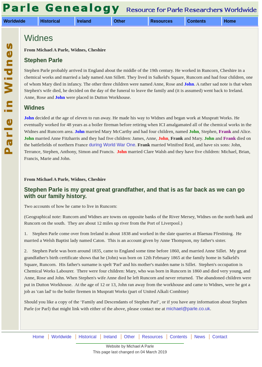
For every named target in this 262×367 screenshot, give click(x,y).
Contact (219, 336)
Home (230, 21)
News (199, 336)
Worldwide (14, 21)
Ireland (84, 21)
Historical (50, 21)
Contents (196, 21)
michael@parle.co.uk (188, 308)
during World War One (112, 144)
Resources (161, 21)
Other (119, 21)
